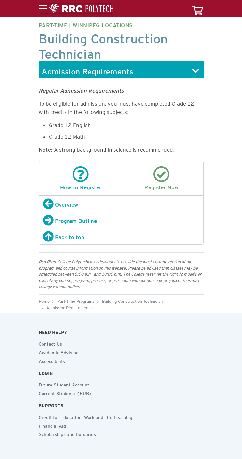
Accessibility (52, 360)
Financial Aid (52, 425)
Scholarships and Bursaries (67, 433)
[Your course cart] (197, 8)
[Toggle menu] (76, 8)
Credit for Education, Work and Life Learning (85, 416)
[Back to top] (121, 236)
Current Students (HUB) (65, 392)
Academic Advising (59, 351)
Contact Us (50, 343)
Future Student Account (64, 384)
